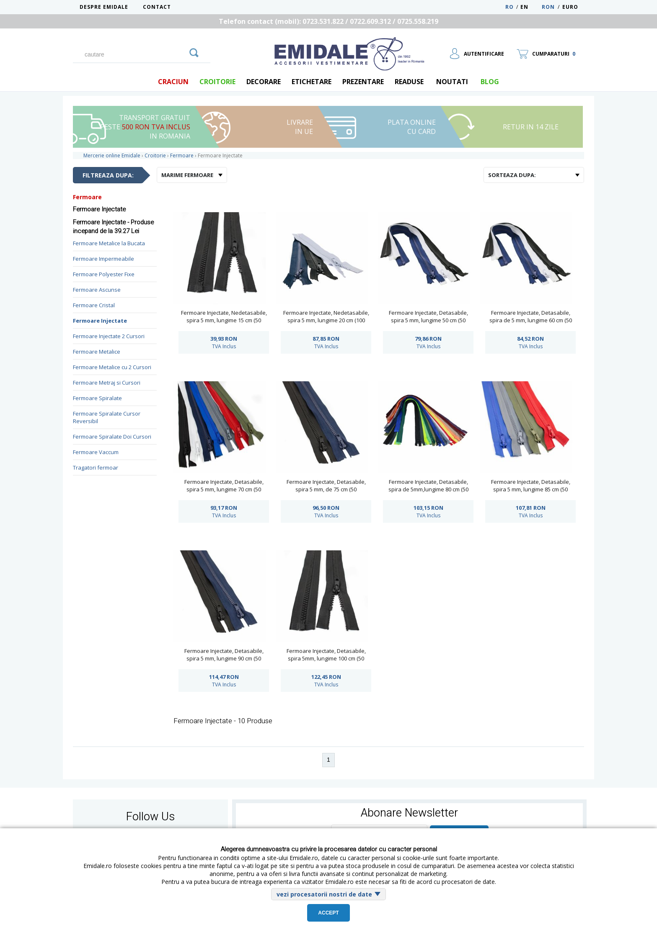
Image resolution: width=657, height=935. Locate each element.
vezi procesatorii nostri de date (324, 894)
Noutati (452, 81)
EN (530, 6)
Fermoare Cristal (94, 305)
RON (548, 6)
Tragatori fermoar (95, 467)
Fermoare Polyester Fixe (104, 274)
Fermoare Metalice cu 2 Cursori (112, 367)
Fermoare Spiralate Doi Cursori (112, 436)
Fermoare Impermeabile (103, 258)
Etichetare (311, 81)
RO (509, 6)
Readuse (409, 81)
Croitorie (217, 81)
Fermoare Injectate (100, 320)
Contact (157, 6)
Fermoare (87, 197)
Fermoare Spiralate (97, 398)
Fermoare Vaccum (96, 452)
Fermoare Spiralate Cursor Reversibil (106, 417)
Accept (328, 913)
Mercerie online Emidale (111, 155)
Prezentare (363, 81)
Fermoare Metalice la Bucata (109, 243)
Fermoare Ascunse (97, 289)
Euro (570, 6)
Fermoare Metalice (96, 351)
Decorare (263, 81)
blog (490, 81)
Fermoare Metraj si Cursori (106, 382)
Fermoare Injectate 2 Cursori (109, 336)
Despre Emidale (104, 6)
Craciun (173, 81)
